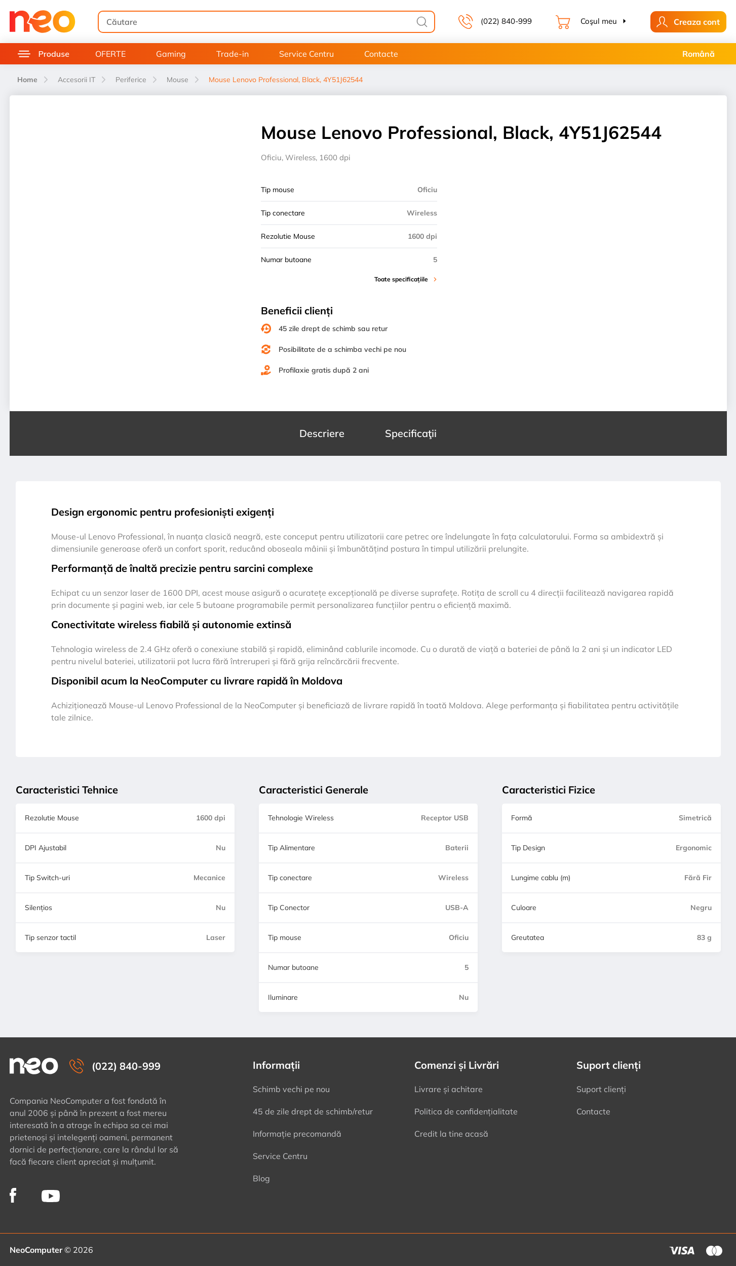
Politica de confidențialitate (466, 1111)
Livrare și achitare (448, 1089)
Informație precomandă (297, 1134)
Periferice (130, 79)
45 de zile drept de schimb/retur (313, 1111)
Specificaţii (411, 433)
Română (698, 54)
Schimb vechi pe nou (291, 1089)
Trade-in (232, 54)
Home (27, 79)
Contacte (381, 54)
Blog (261, 1178)
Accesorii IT (76, 79)
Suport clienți (601, 1089)
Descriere (321, 433)
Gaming (171, 54)
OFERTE (110, 54)
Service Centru (306, 54)
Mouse (177, 79)
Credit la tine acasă (451, 1134)
